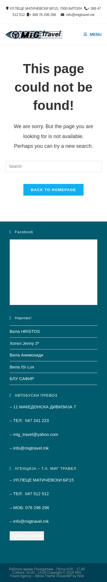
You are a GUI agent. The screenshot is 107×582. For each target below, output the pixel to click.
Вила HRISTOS (25, 331)
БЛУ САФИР (22, 378)
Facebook (24, 232)
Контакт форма (27, 535)
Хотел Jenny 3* (24, 343)
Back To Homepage (53, 190)
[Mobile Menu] (93, 34)
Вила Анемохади (26, 355)
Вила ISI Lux (22, 366)
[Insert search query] (53, 166)
